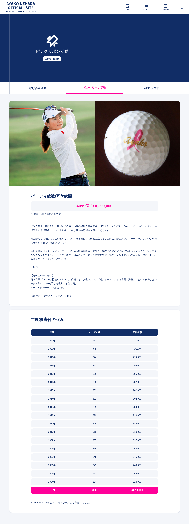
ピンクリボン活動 (94, 87)
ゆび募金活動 (37, 88)
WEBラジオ (151, 88)
